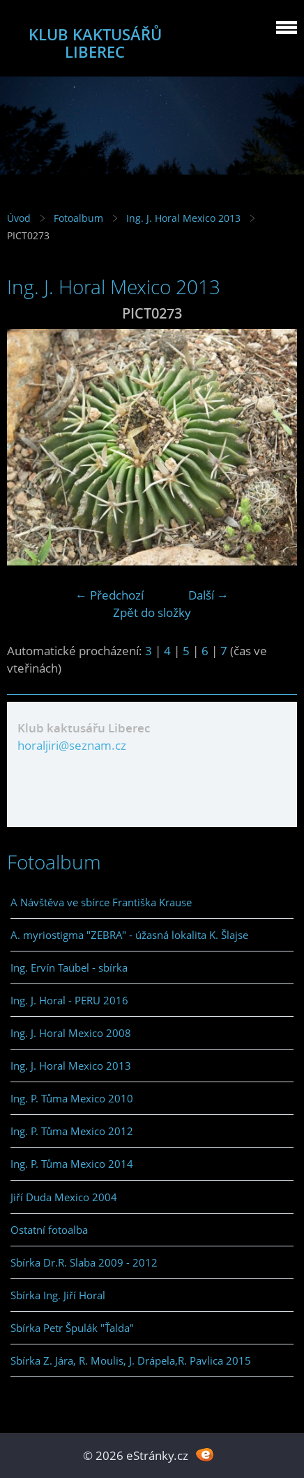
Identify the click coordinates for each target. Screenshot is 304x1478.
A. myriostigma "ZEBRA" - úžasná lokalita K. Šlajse (129, 935)
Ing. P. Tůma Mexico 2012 (71, 1131)
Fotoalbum (78, 218)
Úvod (19, 218)
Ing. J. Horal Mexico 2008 (70, 1033)
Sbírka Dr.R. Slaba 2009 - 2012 (84, 1262)
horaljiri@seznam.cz (71, 745)
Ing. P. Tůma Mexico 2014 (71, 1164)
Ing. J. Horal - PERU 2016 (69, 1000)
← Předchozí (109, 595)
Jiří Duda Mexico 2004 (63, 1197)
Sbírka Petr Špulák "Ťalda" (72, 1328)
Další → (208, 595)
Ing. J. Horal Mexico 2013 (183, 218)
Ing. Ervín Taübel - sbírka (69, 967)
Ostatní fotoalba (49, 1230)
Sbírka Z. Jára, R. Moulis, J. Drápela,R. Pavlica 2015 (130, 1360)
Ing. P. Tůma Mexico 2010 (71, 1098)
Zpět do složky (152, 612)
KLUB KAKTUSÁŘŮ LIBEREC (95, 43)
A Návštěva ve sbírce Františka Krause (101, 902)
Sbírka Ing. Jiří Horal (57, 1295)
